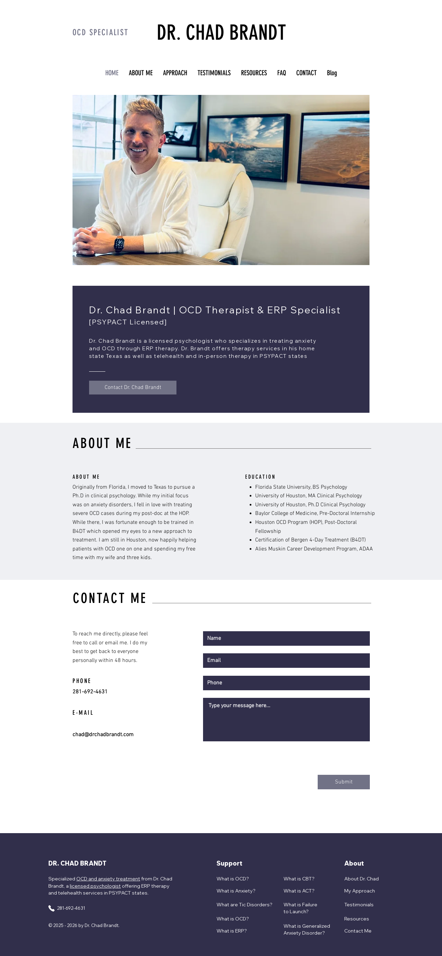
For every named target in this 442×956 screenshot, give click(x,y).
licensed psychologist (95, 886)
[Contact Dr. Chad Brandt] (132, 387)
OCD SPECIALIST (101, 32)
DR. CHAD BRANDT (221, 32)
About (354, 863)
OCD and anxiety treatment (108, 879)
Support (229, 863)
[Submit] (344, 782)
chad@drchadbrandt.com (103, 734)
